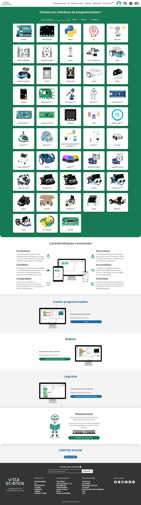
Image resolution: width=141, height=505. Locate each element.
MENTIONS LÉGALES (90, 485)
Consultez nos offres (102, 288)
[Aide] (131, 3)
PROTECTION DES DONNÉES (93, 489)
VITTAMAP (60, 482)
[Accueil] (6, 3)
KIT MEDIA (86, 484)
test (86, 322)
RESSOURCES (40, 485)
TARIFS (37, 491)
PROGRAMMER (40, 482)
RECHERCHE (61, 485)
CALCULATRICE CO (64, 484)
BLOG (58, 491)
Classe (88, 3)
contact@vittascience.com (15, 490)
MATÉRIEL (38, 489)
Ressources (77, 3)
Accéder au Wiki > (70, 457)
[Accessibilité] (124, 3)
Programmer (59, 3)
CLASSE (38, 487)
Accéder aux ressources (84, 438)
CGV (83, 493)
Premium (109, 3)
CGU (83, 491)
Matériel (97, 3)
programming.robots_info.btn (55, 359)
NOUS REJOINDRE (63, 493)
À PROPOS (86, 482)
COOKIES (85, 487)
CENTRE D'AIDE (40, 493)
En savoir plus (107, 275)
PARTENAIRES (61, 487)
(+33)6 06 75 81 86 (15, 489)
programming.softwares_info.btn (86, 396)
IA (68, 3)
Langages (95, 19)
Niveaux (84, 19)
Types (74, 19)
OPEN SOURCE (62, 489)
